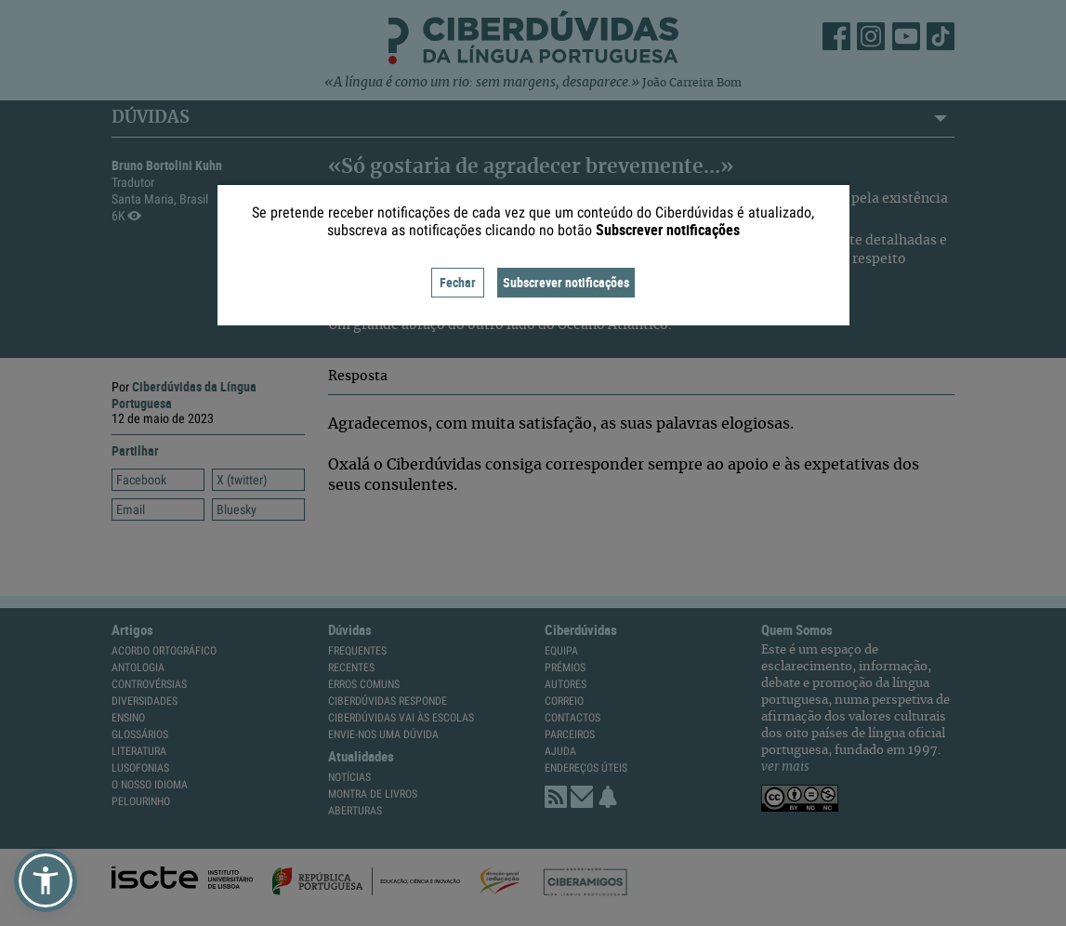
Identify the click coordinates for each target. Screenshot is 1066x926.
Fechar (458, 282)
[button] (45, 880)
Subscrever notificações (566, 282)
